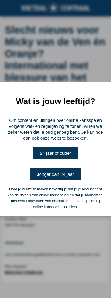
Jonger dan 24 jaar (55, 174)
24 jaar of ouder (55, 153)
